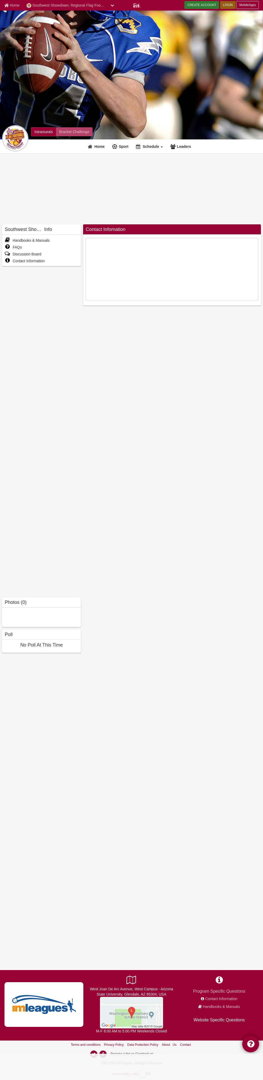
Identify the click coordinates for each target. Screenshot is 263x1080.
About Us (169, 1045)
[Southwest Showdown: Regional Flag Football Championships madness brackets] (74, 132)
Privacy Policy (114, 1045)
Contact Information (25, 261)
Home (99, 146)
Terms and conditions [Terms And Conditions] (85, 1045)
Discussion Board (23, 254)
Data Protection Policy (142, 1045)
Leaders (184, 146)
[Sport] (121, 146)
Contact (185, 1045)
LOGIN (228, 5)
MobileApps (247, 5)
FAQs (13, 247)
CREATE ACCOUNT (201, 5)
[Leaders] (181, 146)
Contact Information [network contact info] (221, 999)
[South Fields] (131, 1012)
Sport (124, 146)
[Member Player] (137, 4)
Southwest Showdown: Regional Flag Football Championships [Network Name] (67, 5)
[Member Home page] (11, 5)
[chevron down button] (112, 5)
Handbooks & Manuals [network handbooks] (221, 1007)
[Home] (97, 146)
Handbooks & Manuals (27, 240)
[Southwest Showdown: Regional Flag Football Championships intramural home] (43, 132)
